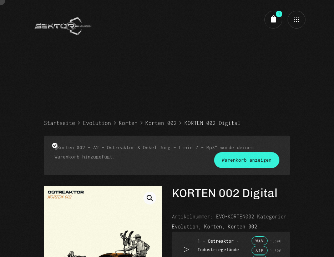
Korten (128, 123)
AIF (259, 250)
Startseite (59, 123)
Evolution (97, 123)
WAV (259, 240)
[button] (149, 198)
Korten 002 (161, 123)
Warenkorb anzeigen (247, 160)
